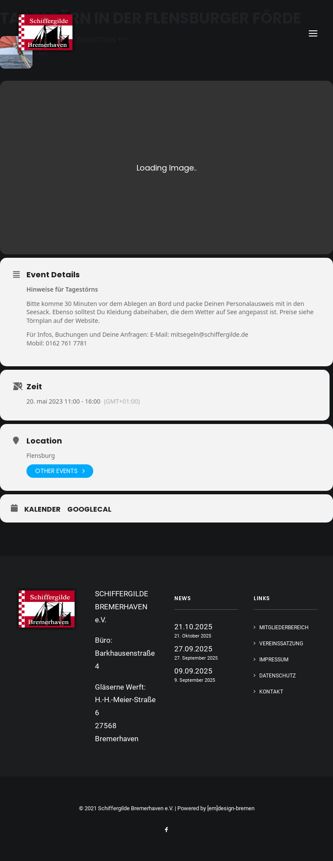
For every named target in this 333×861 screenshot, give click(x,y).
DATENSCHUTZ (277, 676)
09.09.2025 (193, 671)
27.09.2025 (193, 648)
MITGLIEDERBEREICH (284, 627)
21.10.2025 (193, 626)
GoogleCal (89, 509)
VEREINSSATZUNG (281, 644)
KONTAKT (271, 692)
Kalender (42, 509)
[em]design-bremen (231, 808)
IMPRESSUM (273, 660)
